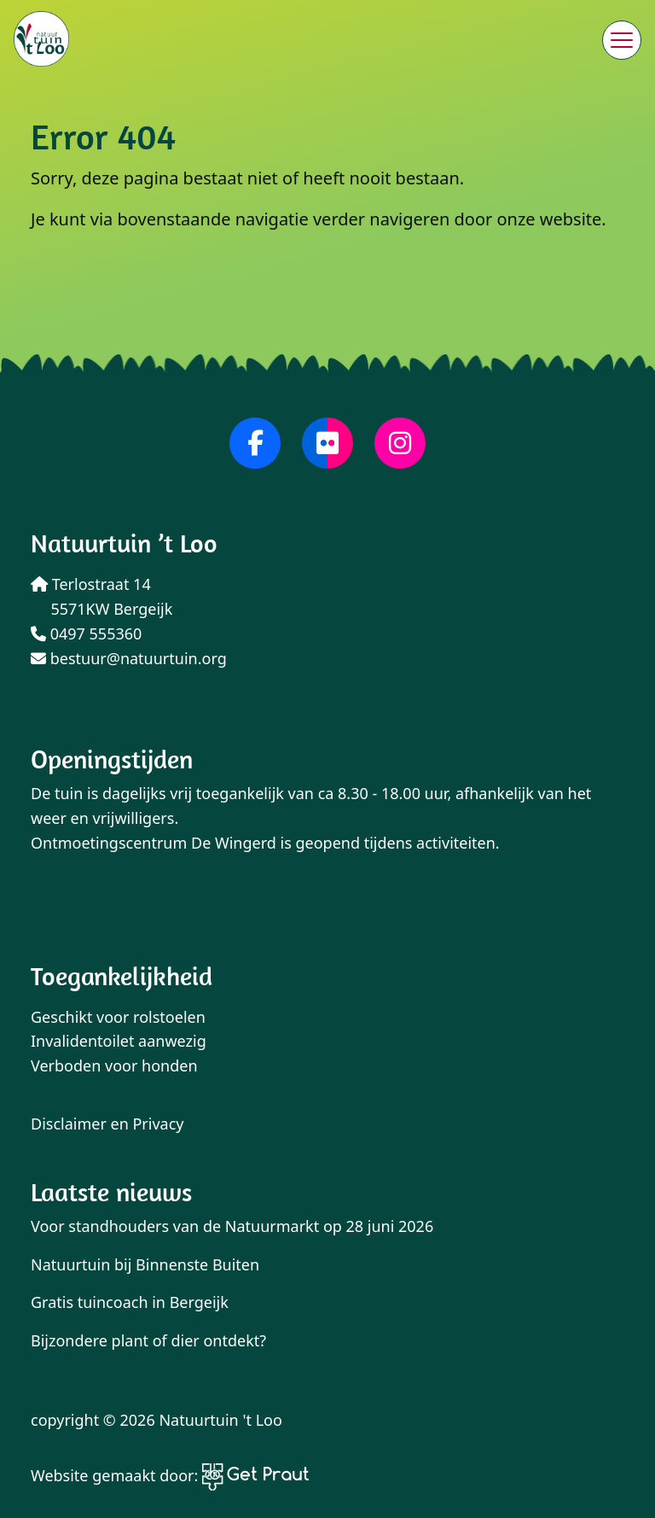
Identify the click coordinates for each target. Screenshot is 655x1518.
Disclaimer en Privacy (107, 1123)
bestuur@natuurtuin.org (129, 658)
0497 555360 (86, 633)
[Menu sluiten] (621, 40)
